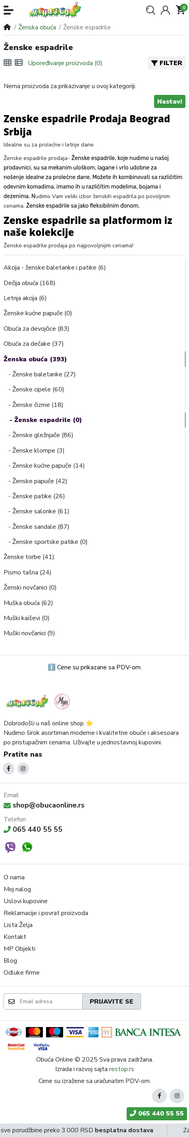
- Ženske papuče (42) (36, 481)
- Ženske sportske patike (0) (46, 542)
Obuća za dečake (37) (34, 343)
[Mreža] (8, 63)
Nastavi (169, 101)
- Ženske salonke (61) (36, 511)
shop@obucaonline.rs (44, 805)
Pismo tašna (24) (28, 572)
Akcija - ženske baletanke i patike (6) (55, 267)
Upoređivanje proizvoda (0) (65, 63)
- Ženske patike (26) (34, 496)
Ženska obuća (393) (35, 359)
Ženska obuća (37, 27)
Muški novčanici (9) (29, 633)
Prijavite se (111, 1001)
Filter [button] (166, 63)
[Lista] (19, 63)
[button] (9, 10)
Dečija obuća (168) (30, 283)
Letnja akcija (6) (25, 298)
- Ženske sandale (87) (36, 526)
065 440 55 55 (33, 829)
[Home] (7, 27)
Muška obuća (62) (28, 603)
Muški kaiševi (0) (27, 618)
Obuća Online (54, 1059)
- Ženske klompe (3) (34, 450)
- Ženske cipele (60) (34, 389)
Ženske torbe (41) (29, 557)
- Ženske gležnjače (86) (38, 435)
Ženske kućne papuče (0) (38, 313)
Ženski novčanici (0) (30, 587)
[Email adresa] (50, 1001)
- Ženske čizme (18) (34, 405)
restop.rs (121, 1069)
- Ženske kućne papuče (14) (44, 465)
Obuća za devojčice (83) (36, 328)
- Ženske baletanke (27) (40, 374)
